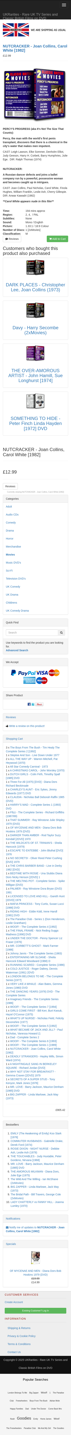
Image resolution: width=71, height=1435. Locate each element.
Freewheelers (21, 1401)
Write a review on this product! (27, 726)
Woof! (44, 1392)
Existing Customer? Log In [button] (35, 1310)
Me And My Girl (44, 1428)
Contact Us (14, 1352)
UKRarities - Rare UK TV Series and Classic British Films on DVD (30, 16)
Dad (27, 1409)
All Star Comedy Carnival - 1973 (29, 766)
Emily (35, 1419)
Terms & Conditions (19, 1344)
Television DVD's (16, 578)
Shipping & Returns (19, 1328)
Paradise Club (30, 1428)
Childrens (11, 602)
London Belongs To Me (17, 1393)
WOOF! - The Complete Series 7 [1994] (33, 1006)
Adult (9, 506)
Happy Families (16, 1409)
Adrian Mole (55, 1401)
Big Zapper (34, 1393)
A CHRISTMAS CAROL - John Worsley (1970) (37, 770)
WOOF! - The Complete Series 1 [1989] (33, 1044)
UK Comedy (13, 586)
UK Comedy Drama (17, 610)
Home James (45, 1419)
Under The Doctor (38, 1409)
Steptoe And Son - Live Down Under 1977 (34, 755)
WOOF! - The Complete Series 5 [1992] (33, 1025)
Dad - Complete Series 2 (24, 1037)
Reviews (12, 238)
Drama (10, 530)
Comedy (11, 522)
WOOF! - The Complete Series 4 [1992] (33, 926)
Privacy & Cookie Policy (22, 1336)
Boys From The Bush (39, 1401)
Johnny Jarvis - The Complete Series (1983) (36, 953)
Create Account (14, 1302)
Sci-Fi (9, 570)
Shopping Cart (14, 738)
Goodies (24, 1418)
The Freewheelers (14, 1428)
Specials (11, 1243)
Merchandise (13, 546)
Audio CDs (12, 514)
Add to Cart (57, 238)
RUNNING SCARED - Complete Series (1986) (37, 964)
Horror (9, 538)
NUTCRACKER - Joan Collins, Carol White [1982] (43, 492)
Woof (56, 1418)
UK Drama (12, 594)
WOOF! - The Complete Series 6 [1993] (33, 1041)
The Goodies (58, 1428)
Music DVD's (13, 562)
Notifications (13, 1218)
